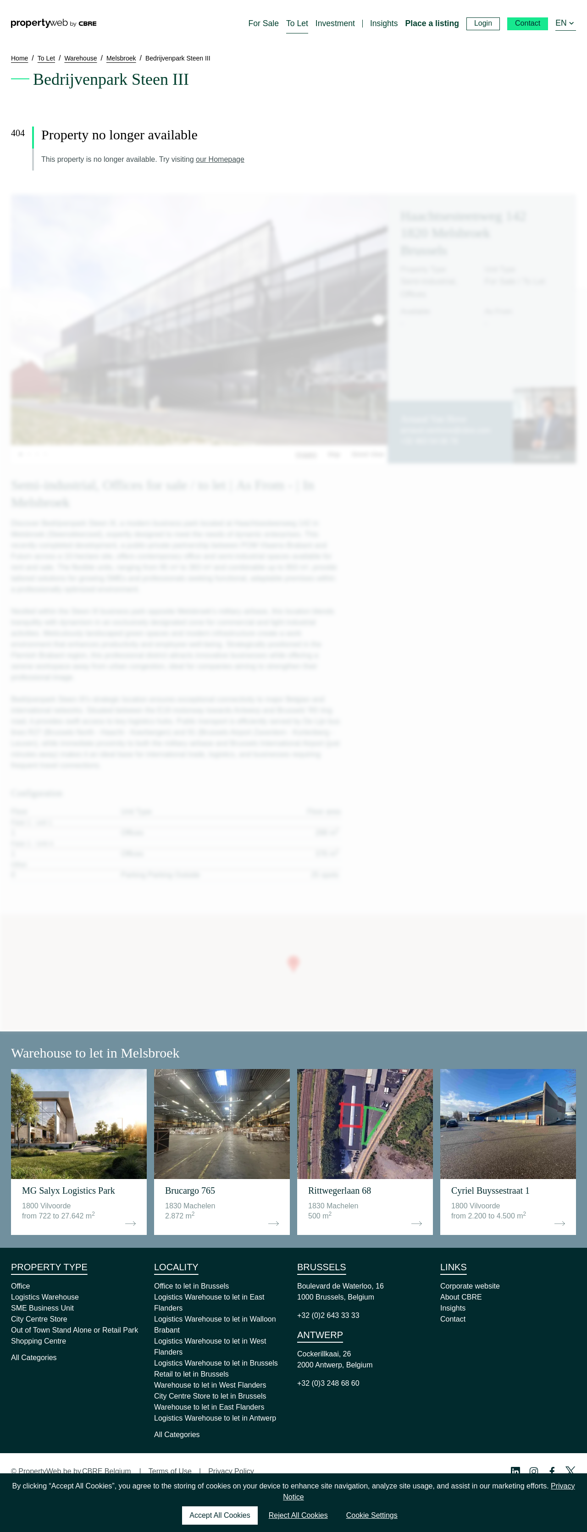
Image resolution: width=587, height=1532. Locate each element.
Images (306, 454)
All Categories (34, 1357)
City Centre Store (39, 1319)
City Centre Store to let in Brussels (210, 1396)
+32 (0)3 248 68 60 (328, 1383)
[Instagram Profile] (533, 1471)
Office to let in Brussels (191, 1286)
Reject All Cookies (298, 1515)
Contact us (544, 456)
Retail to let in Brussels (191, 1374)
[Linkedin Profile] (515, 1471)
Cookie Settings (372, 1515)
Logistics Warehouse (45, 1297)
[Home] (53, 23)
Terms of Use (170, 1471)
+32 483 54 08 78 (429, 441)
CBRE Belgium (106, 1471)
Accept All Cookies (219, 1515)
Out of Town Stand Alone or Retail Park (74, 1330)
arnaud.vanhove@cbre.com (445, 430)
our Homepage (220, 159)
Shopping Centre (38, 1341)
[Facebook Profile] (552, 1471)
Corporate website (470, 1286)
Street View (367, 454)
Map (334, 454)
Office (20, 1286)
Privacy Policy (231, 1471)
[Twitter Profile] (570, 1471)
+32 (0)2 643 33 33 (328, 1315)
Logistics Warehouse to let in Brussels (216, 1363)
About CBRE (461, 1297)
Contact (452, 1319)
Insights (452, 1308)
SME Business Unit (42, 1308)
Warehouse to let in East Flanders (209, 1407)
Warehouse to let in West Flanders (210, 1385)
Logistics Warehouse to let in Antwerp (215, 1418)
